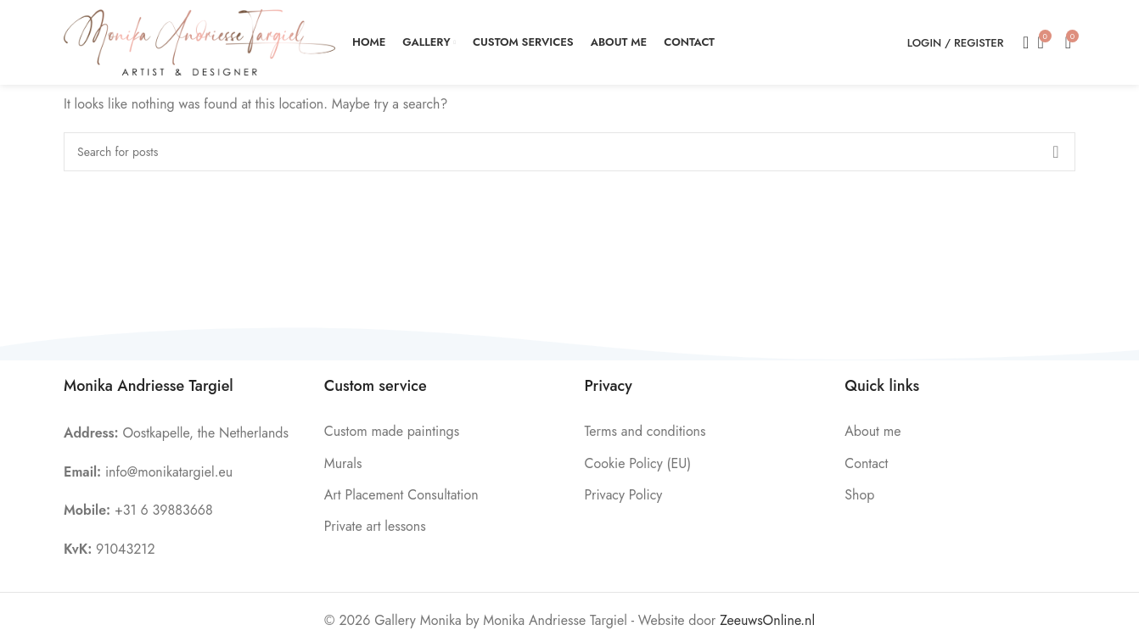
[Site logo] (199, 41)
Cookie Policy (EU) (638, 463)
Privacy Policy (624, 495)
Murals (343, 463)
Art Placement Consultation (401, 495)
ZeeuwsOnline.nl (767, 620)
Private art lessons (375, 526)
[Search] (1020, 42)
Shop (859, 495)
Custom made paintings (391, 431)
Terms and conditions (645, 431)
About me (872, 431)
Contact (866, 463)
